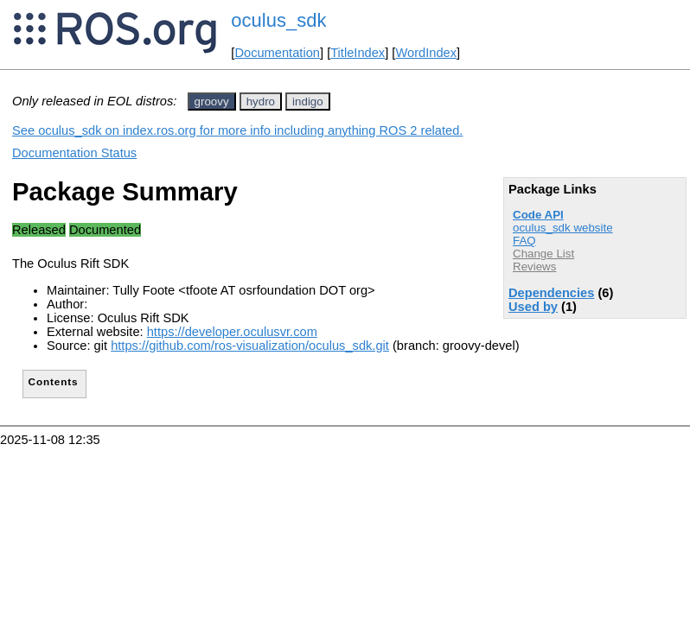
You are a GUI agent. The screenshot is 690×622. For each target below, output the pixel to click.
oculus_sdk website (563, 227)
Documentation (277, 53)
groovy (212, 101)
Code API (538, 214)
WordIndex (426, 53)
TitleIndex (357, 53)
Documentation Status (74, 153)
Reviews (534, 266)
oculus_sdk (278, 20)
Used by (533, 307)
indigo (307, 101)
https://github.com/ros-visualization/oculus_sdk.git (250, 345)
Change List (543, 253)
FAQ (524, 240)
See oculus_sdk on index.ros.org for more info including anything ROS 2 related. (237, 130)
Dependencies (551, 293)
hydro (260, 101)
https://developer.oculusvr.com (232, 332)
